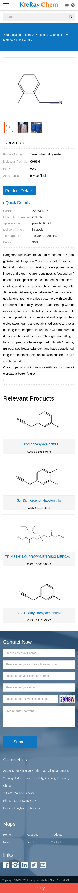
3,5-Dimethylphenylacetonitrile (39, 613)
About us (32, 834)
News (6, 842)
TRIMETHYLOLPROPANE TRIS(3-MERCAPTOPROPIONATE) (39, 557)
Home (27, 34)
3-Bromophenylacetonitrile (39, 444)
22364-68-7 (24, 40)
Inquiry (39, 888)
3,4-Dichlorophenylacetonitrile (39, 500)
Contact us (58, 842)
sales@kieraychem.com (26, 808)
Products (40, 34)
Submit (20, 742)
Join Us (32, 842)
